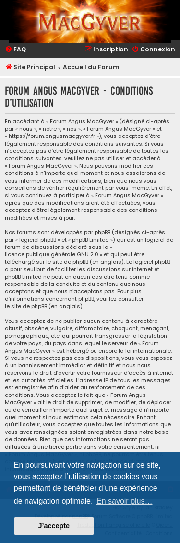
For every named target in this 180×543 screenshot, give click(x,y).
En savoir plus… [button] (124, 501)
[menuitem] (15, 49)
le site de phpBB (67, 262)
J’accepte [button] (54, 526)
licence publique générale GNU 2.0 (51, 254)
